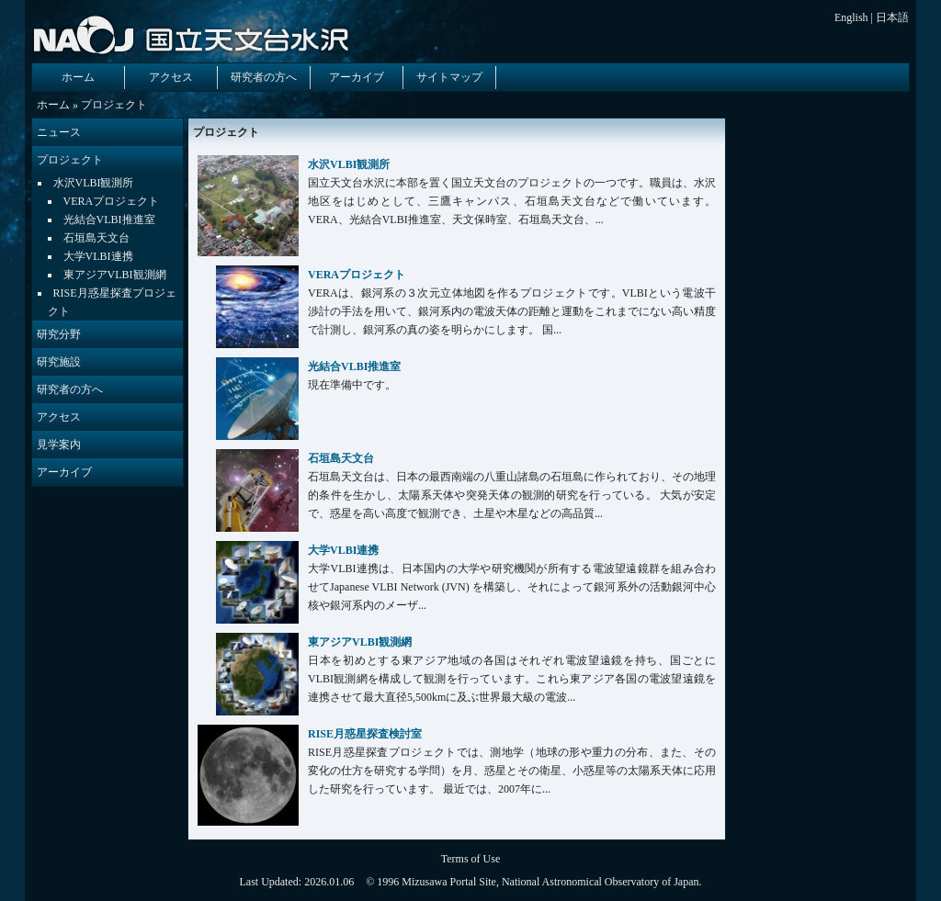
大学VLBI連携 (98, 256)
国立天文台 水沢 (194, 34)
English (851, 17)
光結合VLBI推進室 (109, 219)
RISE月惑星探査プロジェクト (112, 302)
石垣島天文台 (96, 237)
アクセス (171, 77)
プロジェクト (70, 159)
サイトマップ (449, 77)
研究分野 (59, 334)
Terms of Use (470, 858)
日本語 (892, 17)
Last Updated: (271, 881)
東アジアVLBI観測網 (114, 274)
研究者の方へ (264, 77)
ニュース (59, 132)
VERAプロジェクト (111, 201)
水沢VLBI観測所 (93, 182)
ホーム (78, 77)
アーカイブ (356, 77)
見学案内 (59, 444)
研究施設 (59, 361)
